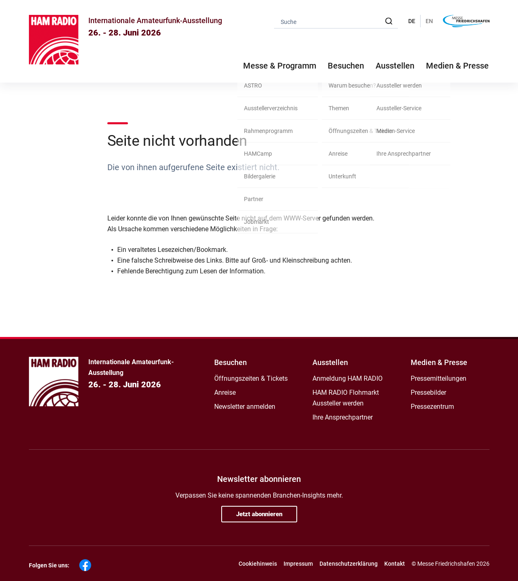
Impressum (298, 563)
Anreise (225, 392)
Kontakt (394, 563)
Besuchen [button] (346, 66)
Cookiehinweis (258, 563)
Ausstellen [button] (395, 66)
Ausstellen (330, 362)
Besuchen (230, 362)
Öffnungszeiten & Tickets (251, 378)
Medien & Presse (457, 66)
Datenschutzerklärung (348, 563)
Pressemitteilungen (438, 378)
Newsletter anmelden (244, 406)
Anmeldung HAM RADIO (347, 378)
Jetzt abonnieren (259, 514)
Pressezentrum (432, 406)
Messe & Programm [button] (279, 66)
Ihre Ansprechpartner (342, 417)
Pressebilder (428, 392)
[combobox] (336, 21)
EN (429, 21)
